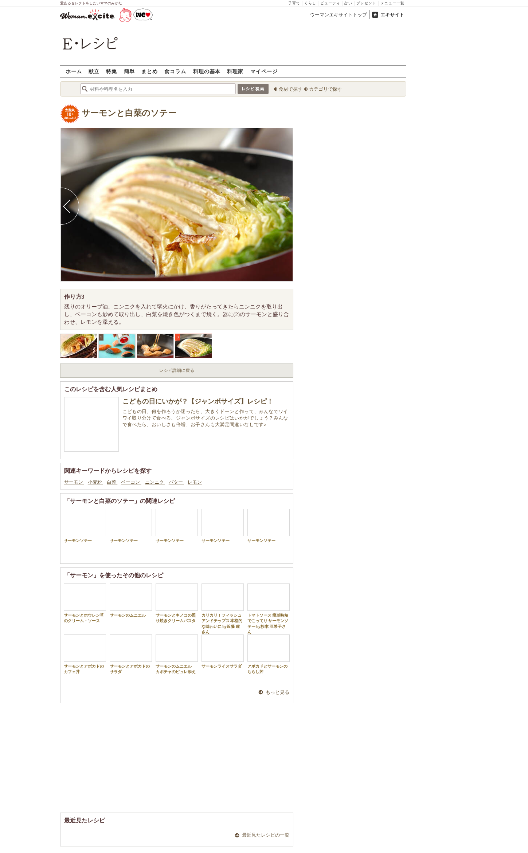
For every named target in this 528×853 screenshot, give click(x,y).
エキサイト (392, 14)
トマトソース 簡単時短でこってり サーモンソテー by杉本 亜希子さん (268, 608)
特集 (111, 71)
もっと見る (277, 692)
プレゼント (366, 3)
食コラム (175, 71)
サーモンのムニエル (131, 600)
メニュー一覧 (392, 3)
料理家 (235, 71)
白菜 (112, 482)
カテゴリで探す (325, 89)
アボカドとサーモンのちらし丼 (268, 654)
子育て (294, 3)
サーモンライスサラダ (223, 651)
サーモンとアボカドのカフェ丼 (85, 654)
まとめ (149, 71)
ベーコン (131, 482)
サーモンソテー (85, 526)
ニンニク (155, 482)
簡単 (129, 71)
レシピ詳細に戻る (176, 370)
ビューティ (330, 3)
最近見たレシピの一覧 (265, 835)
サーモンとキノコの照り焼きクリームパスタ (177, 603)
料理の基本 (206, 71)
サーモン (74, 482)
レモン (195, 482)
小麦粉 (95, 482)
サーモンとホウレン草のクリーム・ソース (85, 603)
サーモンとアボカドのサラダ (131, 654)
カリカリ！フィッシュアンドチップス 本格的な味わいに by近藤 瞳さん (223, 608)
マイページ (264, 71)
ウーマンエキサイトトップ (338, 14)
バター (176, 482)
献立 (94, 71)
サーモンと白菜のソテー (129, 113)
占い (348, 3)
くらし (310, 3)
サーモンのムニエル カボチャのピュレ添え (177, 654)
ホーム (74, 71)
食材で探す (290, 89)
